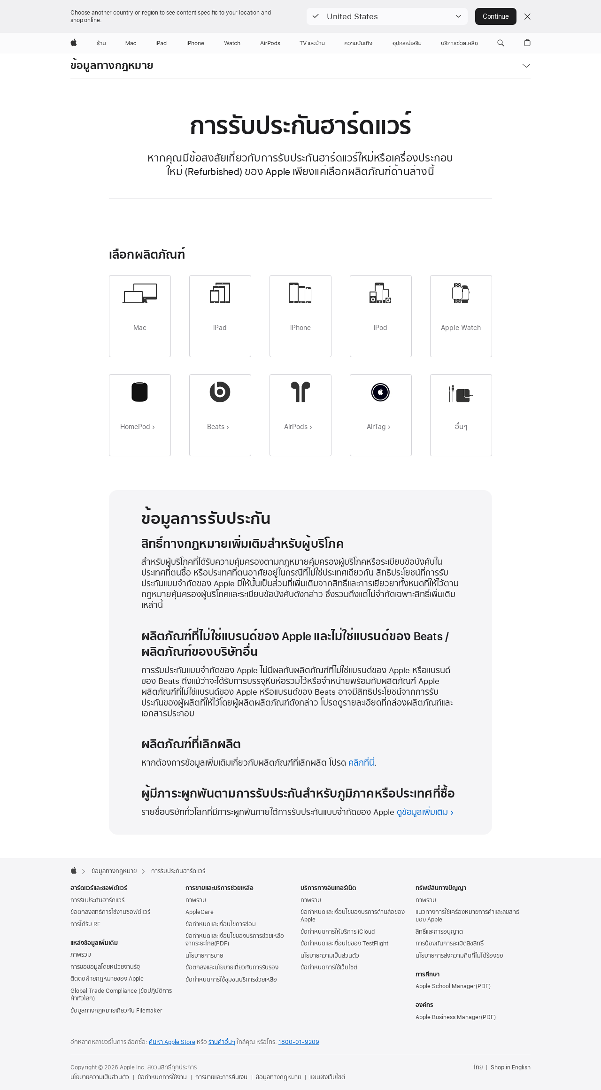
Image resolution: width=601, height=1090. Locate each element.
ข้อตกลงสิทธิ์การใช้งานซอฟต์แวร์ (110, 912)
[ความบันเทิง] (358, 43)
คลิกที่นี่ (361, 763)
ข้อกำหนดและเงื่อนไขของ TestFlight (344, 943)
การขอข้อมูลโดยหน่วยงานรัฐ (105, 967)
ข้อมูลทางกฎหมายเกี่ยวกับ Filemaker (116, 1010)
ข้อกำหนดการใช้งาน (162, 1077)
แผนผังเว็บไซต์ (327, 1077)
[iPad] (161, 43)
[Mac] (131, 43)
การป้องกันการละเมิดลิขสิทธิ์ (450, 943)
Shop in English (511, 1067)
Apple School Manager (446, 986)
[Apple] (74, 43)
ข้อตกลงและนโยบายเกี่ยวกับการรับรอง (231, 967)
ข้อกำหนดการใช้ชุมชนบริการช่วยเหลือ (231, 980)
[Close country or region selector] (527, 16)
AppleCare (199, 912)
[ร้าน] (101, 43)
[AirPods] (270, 43)
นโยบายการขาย (204, 956)
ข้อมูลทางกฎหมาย (112, 65)
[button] (387, 16)
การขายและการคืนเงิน (221, 1077)
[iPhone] (195, 43)
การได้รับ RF (85, 924)
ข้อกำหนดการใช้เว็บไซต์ (328, 967)
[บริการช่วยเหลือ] (460, 43)
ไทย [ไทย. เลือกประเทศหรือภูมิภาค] (478, 1067)
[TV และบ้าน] (312, 43)
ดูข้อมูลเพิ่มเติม (422, 812)
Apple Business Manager (448, 1017)
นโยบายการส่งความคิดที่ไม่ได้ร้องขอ (459, 956)
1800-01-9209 (298, 1042)
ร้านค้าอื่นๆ (221, 1042)
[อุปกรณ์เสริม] (407, 43)
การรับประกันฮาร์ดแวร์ (97, 900)
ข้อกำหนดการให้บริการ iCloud (337, 932)
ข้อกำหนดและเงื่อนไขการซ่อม (220, 924)
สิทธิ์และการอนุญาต (439, 932)
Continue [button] (496, 16)
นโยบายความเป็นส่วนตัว (329, 956)
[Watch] (232, 43)
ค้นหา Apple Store (172, 1042)
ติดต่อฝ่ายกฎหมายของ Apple (107, 979)
